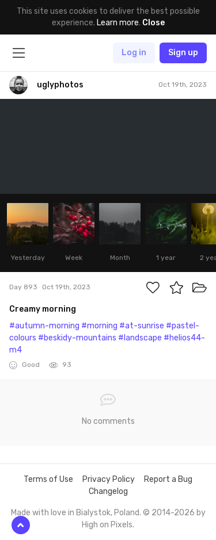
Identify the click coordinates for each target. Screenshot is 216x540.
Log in (134, 53)
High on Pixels (107, 525)
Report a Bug (168, 479)
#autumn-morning (44, 326)
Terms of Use (48, 479)
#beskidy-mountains (77, 338)
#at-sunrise (141, 326)
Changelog (108, 491)
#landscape (140, 338)
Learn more (118, 23)
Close (153, 23)
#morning (99, 326)
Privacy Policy (108, 479)
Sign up (183, 53)
